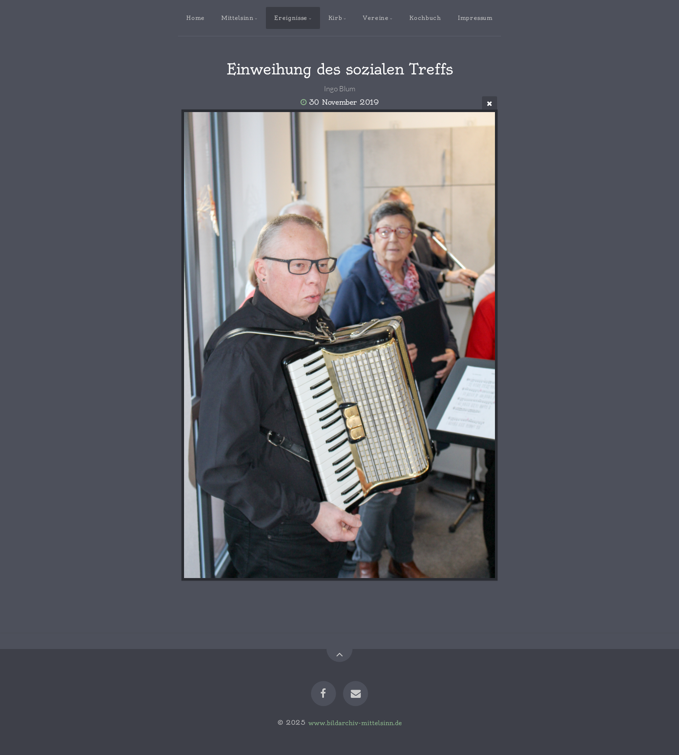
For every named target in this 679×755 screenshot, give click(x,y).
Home (195, 17)
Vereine (375, 17)
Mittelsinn (237, 17)
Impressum (475, 17)
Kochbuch (425, 17)
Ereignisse (290, 17)
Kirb (335, 17)
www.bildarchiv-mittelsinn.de (355, 722)
